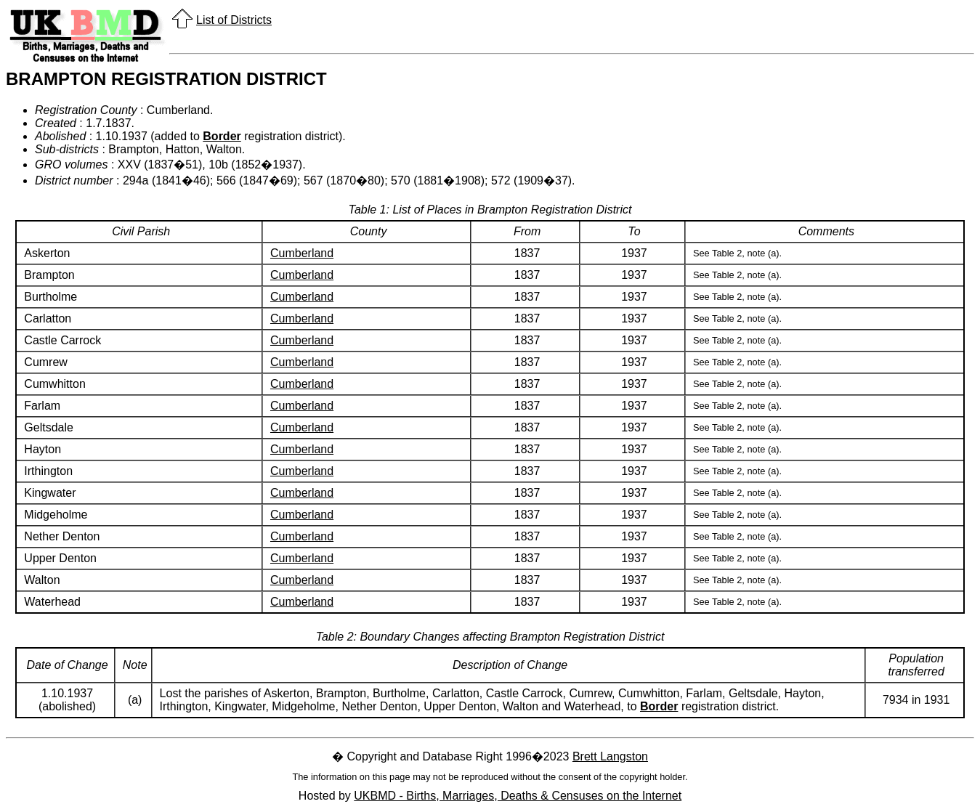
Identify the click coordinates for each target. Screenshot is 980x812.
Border (221, 136)
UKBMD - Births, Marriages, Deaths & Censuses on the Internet (517, 795)
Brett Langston (610, 756)
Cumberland (301, 253)
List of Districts (234, 20)
